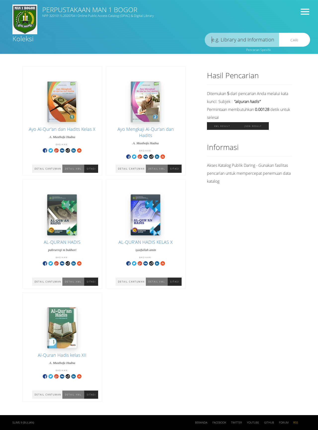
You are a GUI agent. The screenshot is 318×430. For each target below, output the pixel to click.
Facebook (219, 422)
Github (269, 422)
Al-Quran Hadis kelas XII (62, 355)
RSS (295, 422)
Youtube (253, 422)
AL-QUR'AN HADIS (62, 242)
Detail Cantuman (48, 168)
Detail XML (73, 168)
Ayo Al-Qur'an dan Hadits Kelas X (62, 129)
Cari (294, 40)
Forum (283, 422)
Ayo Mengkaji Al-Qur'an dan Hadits (146, 132)
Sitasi (91, 168)
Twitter (236, 422)
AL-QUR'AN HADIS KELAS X (146, 242)
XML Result (222, 126)
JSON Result (253, 126)
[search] (242, 40)
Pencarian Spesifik (258, 50)
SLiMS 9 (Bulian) (23, 422)
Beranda (201, 422)
